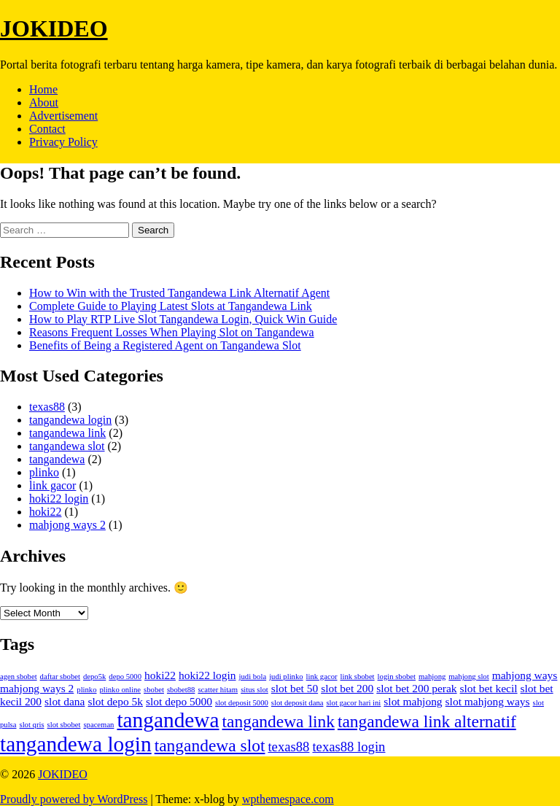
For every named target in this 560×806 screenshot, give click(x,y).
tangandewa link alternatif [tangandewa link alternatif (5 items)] (427, 721)
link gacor (52, 485)
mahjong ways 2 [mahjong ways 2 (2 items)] (37, 688)
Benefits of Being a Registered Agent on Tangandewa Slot (165, 345)
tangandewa (57, 459)
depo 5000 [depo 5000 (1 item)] (125, 677)
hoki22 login (58, 498)
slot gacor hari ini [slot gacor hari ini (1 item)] (353, 703)
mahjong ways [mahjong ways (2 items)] (525, 675)
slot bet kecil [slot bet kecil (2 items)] (489, 688)
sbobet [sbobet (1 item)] (154, 690)
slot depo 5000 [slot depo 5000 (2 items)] (179, 701)
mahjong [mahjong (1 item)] (432, 677)
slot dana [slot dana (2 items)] (64, 701)
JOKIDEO (54, 28)
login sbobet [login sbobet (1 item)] (397, 677)
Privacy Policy (63, 142)
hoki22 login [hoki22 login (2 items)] (207, 675)
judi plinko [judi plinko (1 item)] (286, 677)
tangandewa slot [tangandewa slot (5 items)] (210, 745)
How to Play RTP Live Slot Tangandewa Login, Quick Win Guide (183, 319)
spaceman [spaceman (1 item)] (98, 725)
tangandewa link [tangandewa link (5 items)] (278, 721)
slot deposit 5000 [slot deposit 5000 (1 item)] (241, 703)
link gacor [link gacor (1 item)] (322, 677)
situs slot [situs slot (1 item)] (254, 690)
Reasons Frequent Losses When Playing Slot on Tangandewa (171, 332)
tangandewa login (70, 420)
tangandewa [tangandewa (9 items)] (168, 720)
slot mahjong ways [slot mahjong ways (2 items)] (488, 701)
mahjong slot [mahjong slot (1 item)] (468, 677)
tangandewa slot (67, 446)
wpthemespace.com (288, 799)
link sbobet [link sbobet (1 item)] (358, 677)
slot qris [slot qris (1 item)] (32, 725)
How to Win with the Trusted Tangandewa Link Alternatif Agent (179, 293)
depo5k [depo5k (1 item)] (94, 677)
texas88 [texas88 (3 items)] (288, 746)
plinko (44, 472)
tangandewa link (67, 433)
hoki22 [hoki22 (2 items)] (160, 675)
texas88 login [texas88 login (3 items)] (348, 746)
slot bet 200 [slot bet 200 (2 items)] (347, 688)
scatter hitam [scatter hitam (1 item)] (218, 690)
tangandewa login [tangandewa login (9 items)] (76, 744)
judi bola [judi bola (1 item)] (253, 677)
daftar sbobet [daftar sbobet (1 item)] (60, 677)
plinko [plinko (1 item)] (86, 690)
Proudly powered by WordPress (73, 799)
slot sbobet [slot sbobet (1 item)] (64, 725)
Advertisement (63, 115)
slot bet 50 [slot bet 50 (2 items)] (294, 688)
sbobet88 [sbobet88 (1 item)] (181, 690)
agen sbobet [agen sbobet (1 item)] (18, 677)
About (43, 102)
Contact (47, 129)
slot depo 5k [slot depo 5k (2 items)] (115, 701)
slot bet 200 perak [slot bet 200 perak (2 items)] (416, 688)
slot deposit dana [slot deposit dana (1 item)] (297, 703)
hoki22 (45, 511)
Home (43, 89)
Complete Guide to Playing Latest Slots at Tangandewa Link (170, 306)
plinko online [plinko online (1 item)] (120, 690)
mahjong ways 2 (67, 525)
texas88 (47, 406)
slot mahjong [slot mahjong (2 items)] (413, 701)
